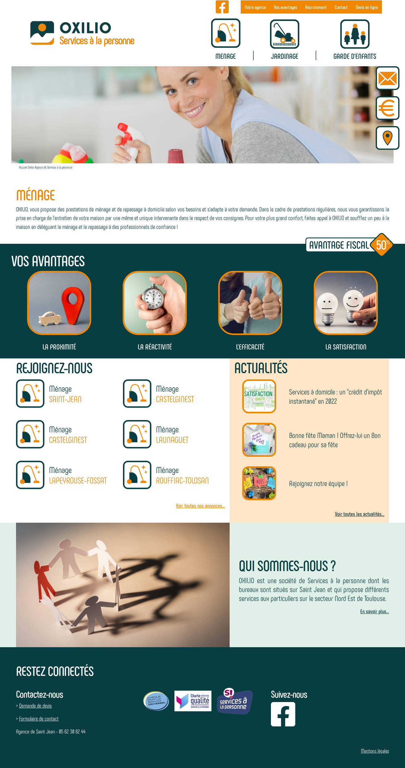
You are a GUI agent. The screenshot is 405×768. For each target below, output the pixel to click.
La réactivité (155, 346)
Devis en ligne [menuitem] (367, 7)
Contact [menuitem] (341, 7)
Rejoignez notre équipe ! (318, 483)
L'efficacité (250, 346)
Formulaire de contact (39, 718)
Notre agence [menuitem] (255, 7)
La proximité (59, 346)
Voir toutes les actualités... (359, 513)
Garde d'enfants (354, 55)
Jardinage (284, 55)
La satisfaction (345, 346)
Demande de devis (35, 705)
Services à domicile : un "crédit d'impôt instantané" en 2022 (335, 396)
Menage (225, 55)
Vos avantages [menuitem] (285, 7)
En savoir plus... (374, 611)
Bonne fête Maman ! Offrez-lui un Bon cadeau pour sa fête (335, 440)
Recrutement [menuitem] (316, 7)
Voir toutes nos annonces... (200, 505)
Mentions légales (375, 751)
